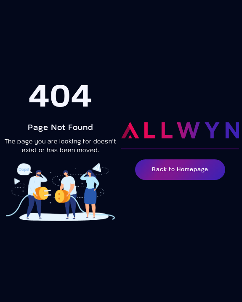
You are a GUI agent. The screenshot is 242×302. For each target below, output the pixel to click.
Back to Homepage (180, 169)
